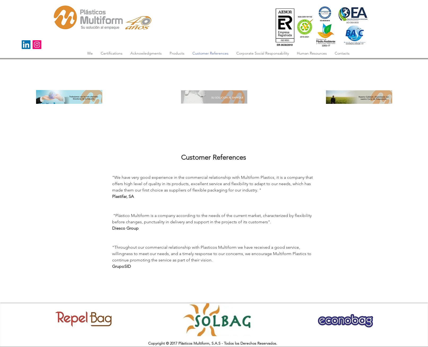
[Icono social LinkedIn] (26, 44)
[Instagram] (37, 44)
